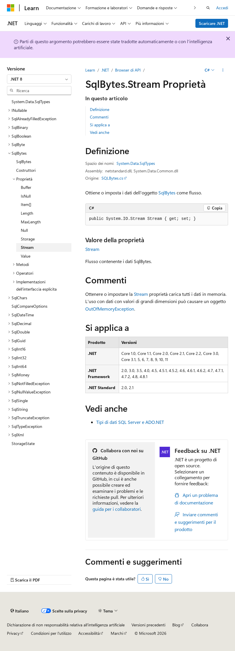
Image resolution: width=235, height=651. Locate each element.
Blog (176, 625)
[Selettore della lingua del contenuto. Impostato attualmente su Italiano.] (19, 610)
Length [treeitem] (27, 213)
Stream (92, 249)
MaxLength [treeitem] (31, 222)
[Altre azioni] (223, 70)
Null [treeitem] (24, 230)
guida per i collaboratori (116, 509)
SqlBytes (166, 192)
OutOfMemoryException (109, 309)
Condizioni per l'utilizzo (51, 633)
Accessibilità (89, 633)
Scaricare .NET (212, 23)
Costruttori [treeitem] (26, 170)
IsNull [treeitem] (26, 196)
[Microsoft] (10, 8)
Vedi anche (99, 132)
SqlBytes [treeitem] (23, 161)
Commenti (99, 117)
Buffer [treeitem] (26, 187)
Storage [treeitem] (28, 239)
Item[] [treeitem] (26, 204)
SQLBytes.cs (112, 178)
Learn (90, 70)
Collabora (199, 625)
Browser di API (128, 70)
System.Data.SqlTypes (135, 163)
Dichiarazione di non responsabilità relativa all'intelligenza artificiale (66, 625)
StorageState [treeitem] (23, 443)
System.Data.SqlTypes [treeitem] (31, 101)
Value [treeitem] (25, 256)
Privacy (13, 633)
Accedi (222, 7)
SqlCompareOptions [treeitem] (29, 306)
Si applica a (100, 124)
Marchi (117, 633)
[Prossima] (195, 7)
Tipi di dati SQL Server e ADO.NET (130, 422)
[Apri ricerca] (208, 8)
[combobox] (39, 79)
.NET (105, 70)
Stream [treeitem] (27, 247)
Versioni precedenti (148, 625)
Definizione (99, 109)
